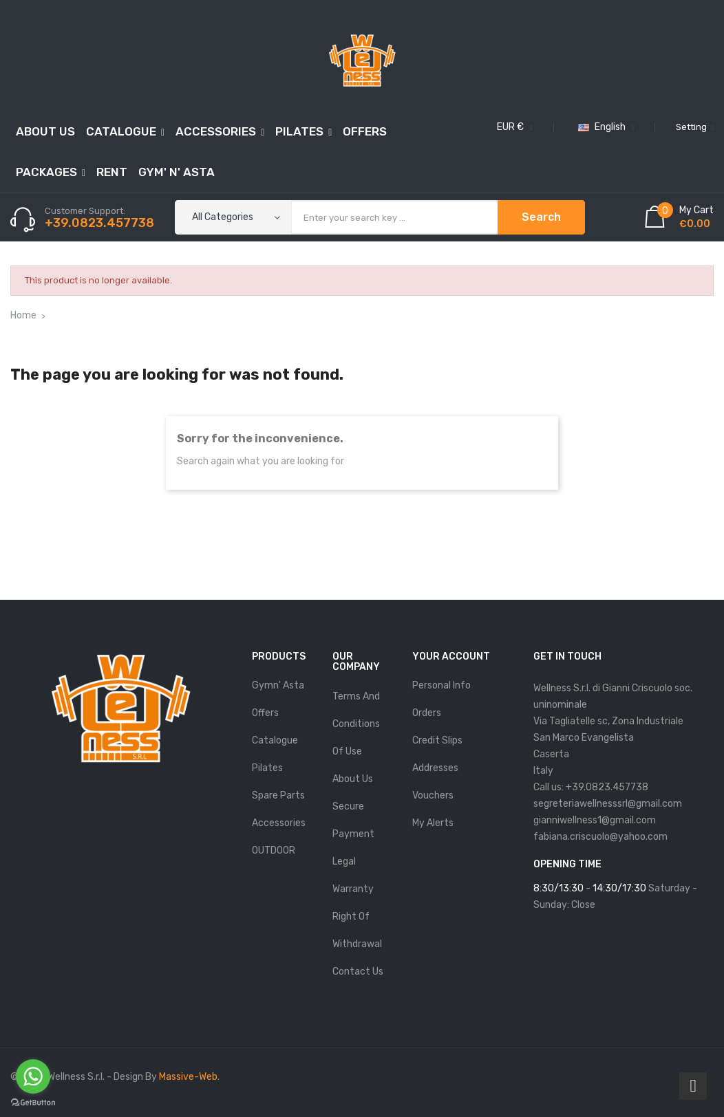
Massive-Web (188, 1077)
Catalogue (275, 740)
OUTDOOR (273, 850)
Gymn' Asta (278, 685)
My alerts (433, 823)
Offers (265, 713)
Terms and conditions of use (356, 724)
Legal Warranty (353, 875)
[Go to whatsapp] (33, 1076)
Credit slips (437, 740)
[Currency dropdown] (513, 127)
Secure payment (353, 820)
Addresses (435, 768)
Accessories (279, 823)
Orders (426, 713)
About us (352, 779)
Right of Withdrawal (357, 930)
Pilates (267, 768)
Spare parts (278, 795)
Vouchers (433, 795)
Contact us (357, 971)
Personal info (441, 685)
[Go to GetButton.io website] (33, 1102)
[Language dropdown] (605, 127)
